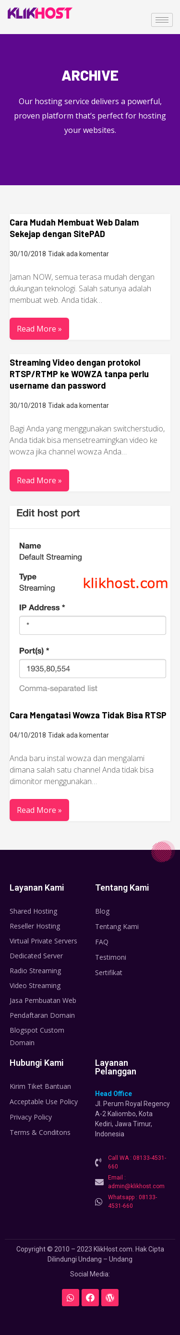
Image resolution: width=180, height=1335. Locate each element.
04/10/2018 (28, 735)
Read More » (39, 328)
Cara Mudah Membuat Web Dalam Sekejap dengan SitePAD (74, 228)
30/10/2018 (28, 254)
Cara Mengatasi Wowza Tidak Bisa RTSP (88, 715)
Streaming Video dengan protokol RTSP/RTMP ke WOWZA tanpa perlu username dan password (79, 374)
